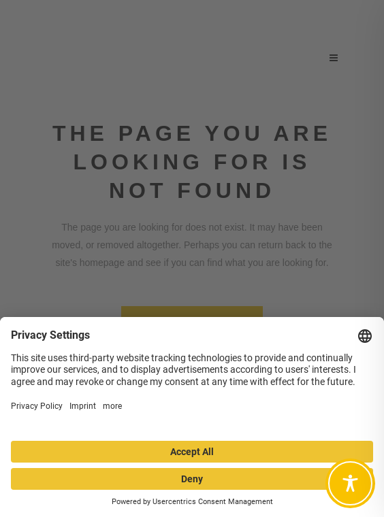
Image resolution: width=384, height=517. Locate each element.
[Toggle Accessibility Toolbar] (350, 483)
